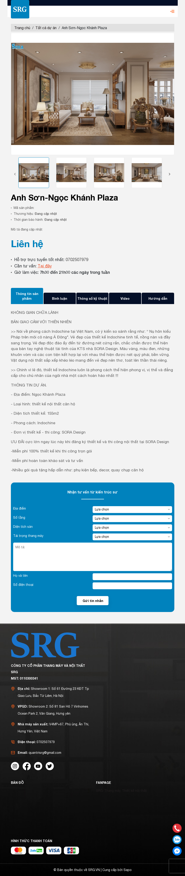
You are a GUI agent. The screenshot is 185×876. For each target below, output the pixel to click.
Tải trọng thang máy (28, 536)
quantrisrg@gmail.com (45, 752)
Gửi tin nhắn (93, 601)
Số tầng (19, 517)
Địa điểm (19, 508)
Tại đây (45, 266)
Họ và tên (20, 575)
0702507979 (77, 259)
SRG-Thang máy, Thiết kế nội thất (121, 790)
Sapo (127, 870)
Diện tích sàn (23, 526)
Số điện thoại (23, 585)
